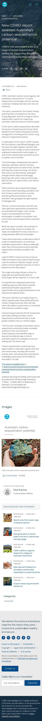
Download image (14, 475)
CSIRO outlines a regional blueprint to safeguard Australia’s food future (23, 553)
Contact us (10, 668)
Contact (6, 64)
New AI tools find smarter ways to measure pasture (26, 521)
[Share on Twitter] (16, 68)
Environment (9, 601)
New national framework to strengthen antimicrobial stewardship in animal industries (26, 569)
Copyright (6, 648)
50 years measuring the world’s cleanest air (26, 584)
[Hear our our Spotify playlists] (18, 637)
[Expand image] (21, 439)
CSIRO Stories (18, 16)
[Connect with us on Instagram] (8, 637)
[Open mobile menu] (30, 4)
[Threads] (23, 637)
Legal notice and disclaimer (25, 648)
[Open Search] (37, 4)
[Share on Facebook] (11, 68)
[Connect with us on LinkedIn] (13, 637)
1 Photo (6, 90)
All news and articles (10, 18)
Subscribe (32, 683)
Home (4, 16)
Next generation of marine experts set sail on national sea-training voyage (26, 536)
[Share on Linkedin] (21, 68)
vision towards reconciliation (18, 714)
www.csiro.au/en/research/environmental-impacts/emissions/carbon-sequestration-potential (20, 369)
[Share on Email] (26, 68)
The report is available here (13, 364)
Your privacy (26, 651)
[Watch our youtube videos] (28, 637)
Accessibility (28, 644)
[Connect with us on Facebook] (3, 637)
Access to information (10, 644)
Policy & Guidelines (9, 651)
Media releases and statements (18, 507)
